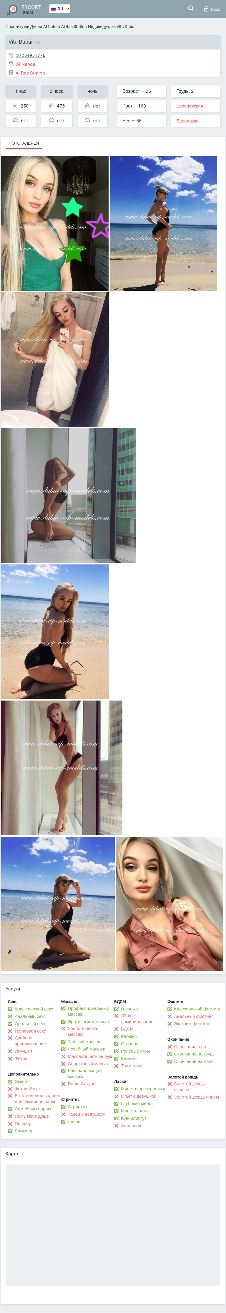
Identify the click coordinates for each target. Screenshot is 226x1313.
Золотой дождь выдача (189, 1086)
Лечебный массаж (86, 1049)
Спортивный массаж (89, 1063)
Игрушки (23, 1051)
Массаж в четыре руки (91, 1056)
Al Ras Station (74, 26)
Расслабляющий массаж (85, 1073)
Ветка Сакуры (82, 1083)
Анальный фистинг (193, 1016)
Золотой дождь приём (196, 1097)
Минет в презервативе (144, 1088)
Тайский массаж (84, 1041)
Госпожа (129, 1009)
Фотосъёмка (27, 1088)
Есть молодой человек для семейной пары (38, 1098)
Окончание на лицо (194, 1061)
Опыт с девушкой (139, 1096)
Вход (212, 8)
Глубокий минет (137, 1103)
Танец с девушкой (86, 1114)
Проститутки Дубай (24, 26)
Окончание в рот (191, 1046)
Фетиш (22, 1058)
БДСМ (127, 1029)
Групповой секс (30, 1031)
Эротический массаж (89, 1021)
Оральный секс (30, 1023)
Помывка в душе (32, 1116)
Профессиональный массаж (88, 1011)
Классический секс (34, 1009)
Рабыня (129, 1036)
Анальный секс (30, 1016)
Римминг (24, 1131)
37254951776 (30, 55)
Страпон (129, 1043)
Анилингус (131, 1125)
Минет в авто (134, 1111)
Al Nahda (51, 26)
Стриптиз (77, 1106)
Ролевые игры (135, 1051)
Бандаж (129, 1058)
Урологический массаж (83, 1031)
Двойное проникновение (30, 1040)
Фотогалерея (24, 143)
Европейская (189, 106)
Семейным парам (33, 1108)
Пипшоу (23, 1123)
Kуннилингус (134, 1118)
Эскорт (22, 1081)
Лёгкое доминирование (137, 1018)
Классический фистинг (197, 1009)
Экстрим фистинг (192, 1023)
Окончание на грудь (194, 1054)
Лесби (74, 1121)
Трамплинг (132, 1065)
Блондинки (187, 120)
